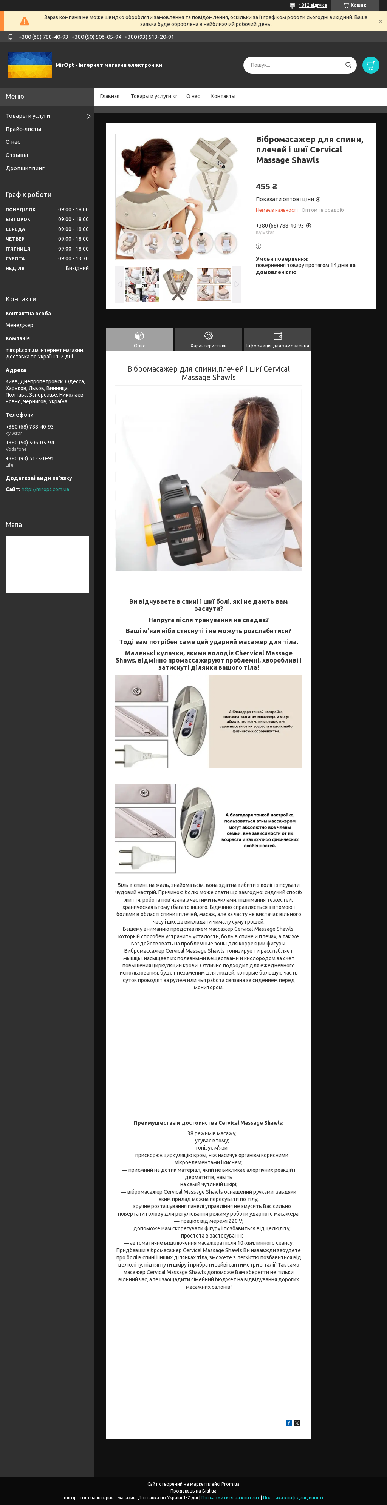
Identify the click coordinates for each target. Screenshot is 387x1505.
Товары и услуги (151, 96)
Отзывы (17, 155)
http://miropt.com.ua (45, 489)
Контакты (223, 96)
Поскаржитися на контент (230, 1497)
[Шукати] (348, 65)
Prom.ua (230, 1484)
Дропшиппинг (25, 168)
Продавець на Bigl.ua (193, 1490)
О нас (193, 96)
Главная (109, 96)
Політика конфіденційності (293, 1497)
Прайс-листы (23, 129)
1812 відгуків (313, 5)
